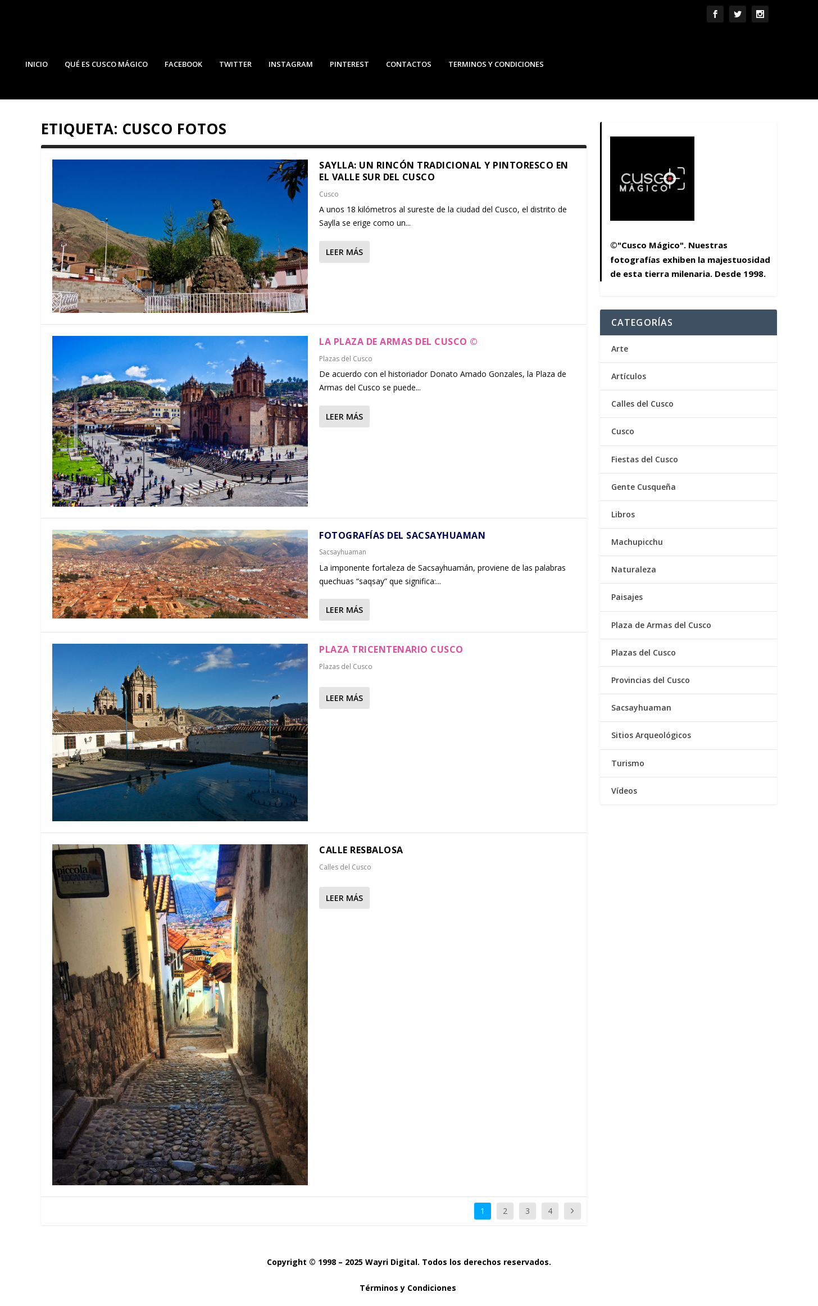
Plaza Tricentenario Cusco (391, 649)
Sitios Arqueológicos (651, 735)
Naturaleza (633, 569)
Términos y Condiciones (408, 1287)
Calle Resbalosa (361, 850)
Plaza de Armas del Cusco (661, 625)
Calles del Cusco (345, 867)
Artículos (628, 376)
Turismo (627, 763)
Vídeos (624, 790)
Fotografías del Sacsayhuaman (402, 535)
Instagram (291, 64)
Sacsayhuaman (342, 552)
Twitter (235, 64)
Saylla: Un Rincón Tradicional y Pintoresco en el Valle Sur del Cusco (444, 171)
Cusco (329, 194)
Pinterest (349, 64)
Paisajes (627, 596)
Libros (623, 514)
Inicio (36, 64)
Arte (619, 348)
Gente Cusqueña (643, 486)
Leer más (344, 252)
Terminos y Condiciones (496, 64)
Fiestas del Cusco (644, 459)
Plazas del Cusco (345, 358)
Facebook (183, 64)
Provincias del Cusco (650, 680)
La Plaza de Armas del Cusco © (398, 341)
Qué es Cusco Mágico (106, 64)
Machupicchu (637, 541)
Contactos (408, 64)
